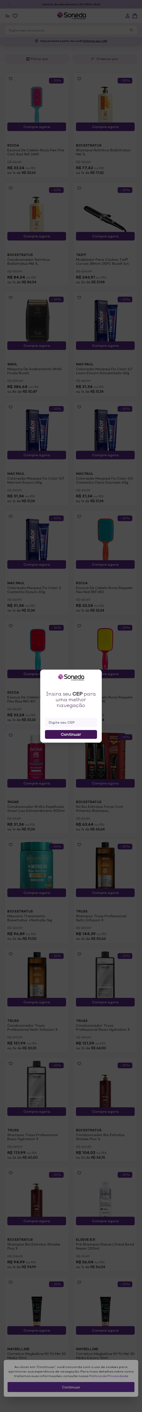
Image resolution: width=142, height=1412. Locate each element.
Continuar (71, 734)
